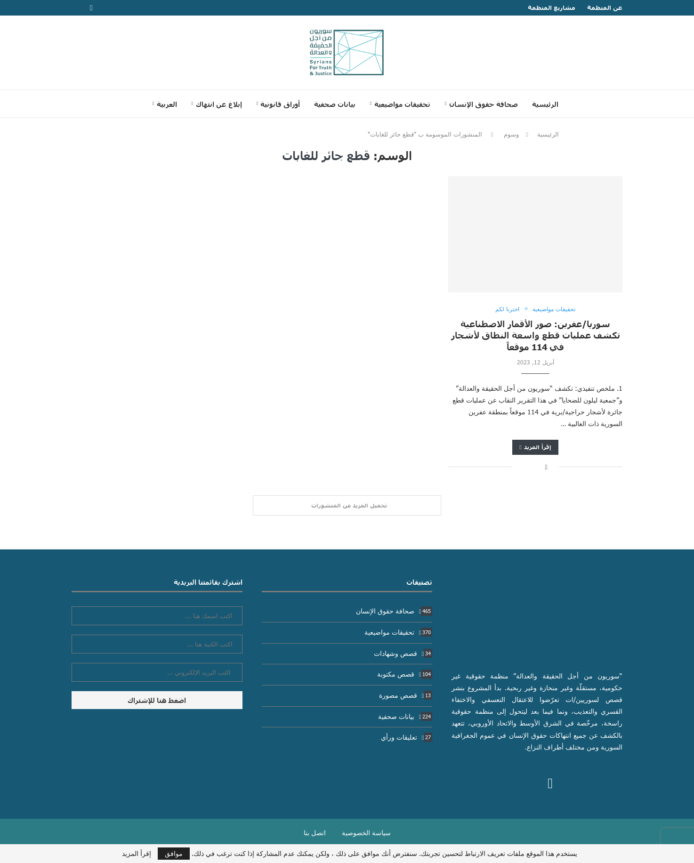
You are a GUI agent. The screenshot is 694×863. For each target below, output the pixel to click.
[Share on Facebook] (546, 466)
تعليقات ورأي (407, 737)
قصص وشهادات (403, 653)
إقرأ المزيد (535, 447)
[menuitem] (164, 104)
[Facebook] (91, 8)
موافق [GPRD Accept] (174, 853)
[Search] (133, 103)
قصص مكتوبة (405, 673)
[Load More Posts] (347, 505)
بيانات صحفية (334, 104)
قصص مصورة (406, 695)
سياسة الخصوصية (366, 832)
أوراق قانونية (280, 104)
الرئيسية (545, 104)
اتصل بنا (315, 832)
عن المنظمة (604, 7)
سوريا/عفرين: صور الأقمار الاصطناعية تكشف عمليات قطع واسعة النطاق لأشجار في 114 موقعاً (535, 335)
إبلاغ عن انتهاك (219, 104)
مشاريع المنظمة (551, 7)
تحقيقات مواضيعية (402, 104)
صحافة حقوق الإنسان (483, 104)
